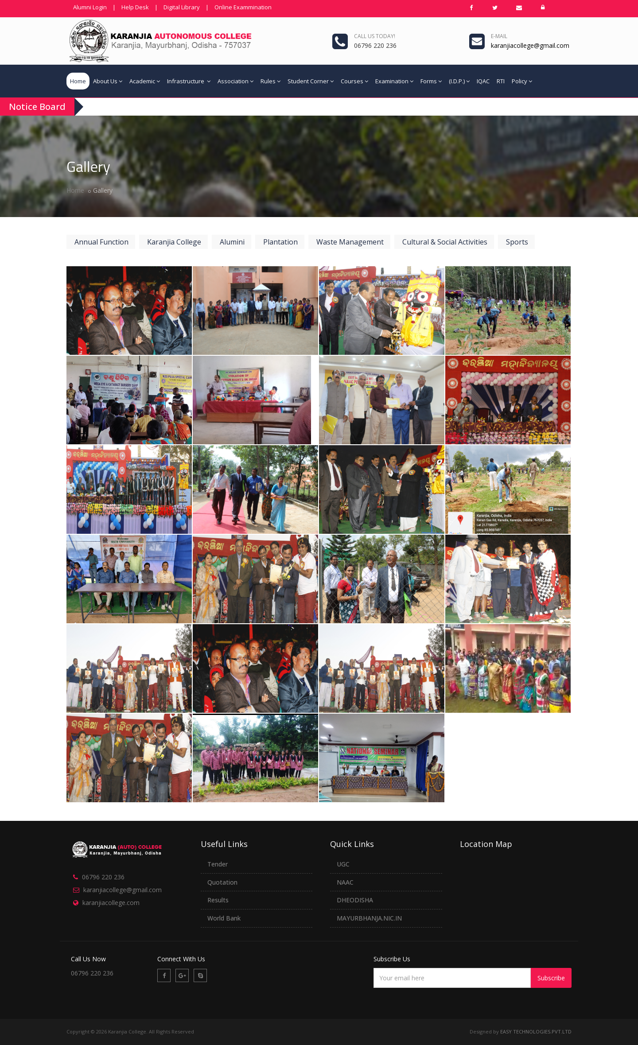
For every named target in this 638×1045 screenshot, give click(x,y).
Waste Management (350, 242)
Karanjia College (174, 242)
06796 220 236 (103, 873)
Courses (354, 81)
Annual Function (101, 242)
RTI (501, 81)
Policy (522, 81)
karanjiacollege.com (111, 898)
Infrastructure (188, 81)
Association (235, 81)
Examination (394, 81)
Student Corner (311, 81)
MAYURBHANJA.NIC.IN (369, 914)
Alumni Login (90, 7)
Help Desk (135, 7)
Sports (517, 242)
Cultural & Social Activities (444, 242)
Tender (217, 859)
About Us (107, 81)
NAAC (345, 878)
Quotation (222, 878)
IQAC (483, 81)
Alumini (232, 242)
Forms (431, 81)
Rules (270, 81)
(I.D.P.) (459, 81)
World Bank (224, 914)
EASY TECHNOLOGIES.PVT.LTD (536, 1027)
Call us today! (374, 36)
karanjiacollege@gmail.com (122, 886)
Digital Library (181, 7)
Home (78, 81)
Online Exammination (243, 7)
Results (218, 896)
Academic (144, 81)
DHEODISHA (355, 896)
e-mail (499, 36)
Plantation (280, 242)
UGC (343, 859)
